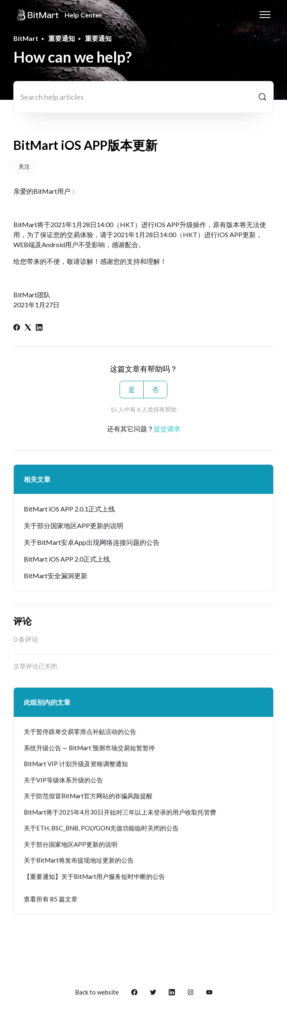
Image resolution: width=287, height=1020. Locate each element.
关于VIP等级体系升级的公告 (63, 780)
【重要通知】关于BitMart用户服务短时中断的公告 (94, 876)
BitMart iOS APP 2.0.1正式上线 (69, 509)
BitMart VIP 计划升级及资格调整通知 (76, 763)
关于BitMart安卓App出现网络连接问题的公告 (92, 542)
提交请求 (167, 429)
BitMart (25, 38)
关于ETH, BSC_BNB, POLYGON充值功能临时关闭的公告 (101, 828)
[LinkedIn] (39, 328)
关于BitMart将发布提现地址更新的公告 (79, 860)
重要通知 (61, 38)
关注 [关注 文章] (24, 166)
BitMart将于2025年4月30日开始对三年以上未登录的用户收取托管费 (120, 812)
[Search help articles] (143, 97)
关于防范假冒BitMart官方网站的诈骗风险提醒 (88, 796)
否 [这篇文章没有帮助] (155, 389)
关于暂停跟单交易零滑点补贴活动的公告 (80, 731)
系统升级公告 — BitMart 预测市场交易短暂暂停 (89, 748)
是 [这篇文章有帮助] (131, 389)
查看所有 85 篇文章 (50, 899)
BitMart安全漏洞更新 (55, 576)
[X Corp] (28, 328)
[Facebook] (16, 328)
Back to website (97, 992)
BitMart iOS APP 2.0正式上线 (67, 559)
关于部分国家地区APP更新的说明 (73, 525)
